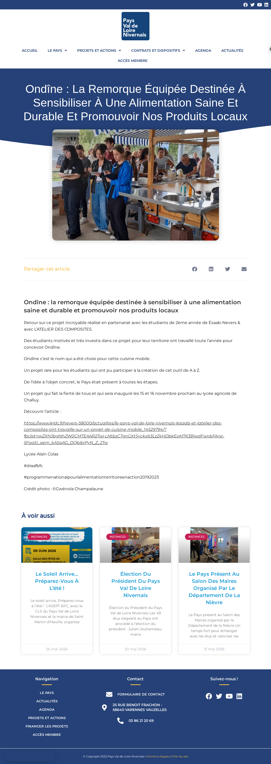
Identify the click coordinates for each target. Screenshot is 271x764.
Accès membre (132, 60)
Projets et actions (99, 50)
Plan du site (180, 756)
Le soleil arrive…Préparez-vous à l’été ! (57, 581)
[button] (194, 269)
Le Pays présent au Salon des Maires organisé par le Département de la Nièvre (214, 588)
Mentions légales (158, 756)
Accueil (30, 50)
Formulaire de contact (141, 694)
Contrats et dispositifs (158, 50)
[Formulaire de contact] (109, 694)
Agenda (203, 50)
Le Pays (57, 50)
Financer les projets (47, 726)
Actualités (232, 50)
